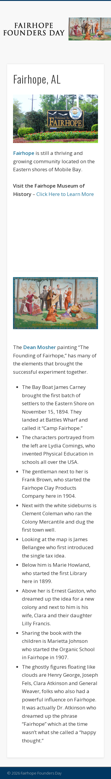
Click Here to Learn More (65, 194)
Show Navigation (90, 53)
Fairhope (23, 153)
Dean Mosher (39, 347)
